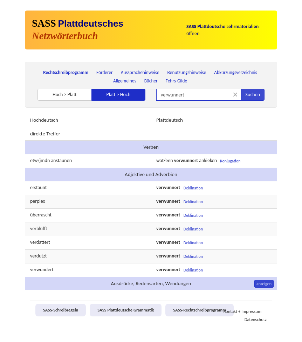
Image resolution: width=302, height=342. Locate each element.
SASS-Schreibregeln (60, 310)
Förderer (104, 72)
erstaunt (38, 187)
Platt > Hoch (118, 95)
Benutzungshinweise (186, 72)
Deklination (193, 188)
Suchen (253, 95)
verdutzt (38, 256)
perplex (37, 201)
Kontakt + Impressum (242, 311)
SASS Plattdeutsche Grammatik (125, 310)
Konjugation (230, 161)
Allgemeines (124, 81)
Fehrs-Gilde (176, 81)
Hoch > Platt (65, 95)
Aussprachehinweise (140, 72)
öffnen (222, 30)
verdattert (40, 242)
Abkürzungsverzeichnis (235, 72)
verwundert (42, 270)
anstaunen (61, 160)
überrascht (41, 215)
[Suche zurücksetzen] (235, 94)
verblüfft (38, 229)
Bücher (151, 81)
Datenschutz (256, 319)
